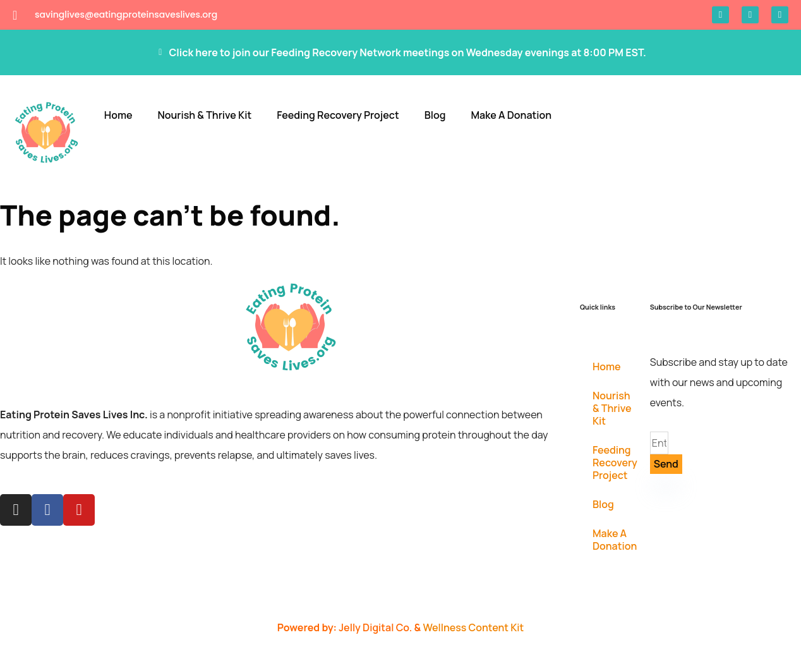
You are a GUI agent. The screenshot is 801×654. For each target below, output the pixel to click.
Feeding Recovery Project (338, 115)
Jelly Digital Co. (376, 627)
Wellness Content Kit (473, 627)
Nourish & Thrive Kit (204, 115)
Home (118, 115)
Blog (435, 115)
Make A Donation (511, 115)
